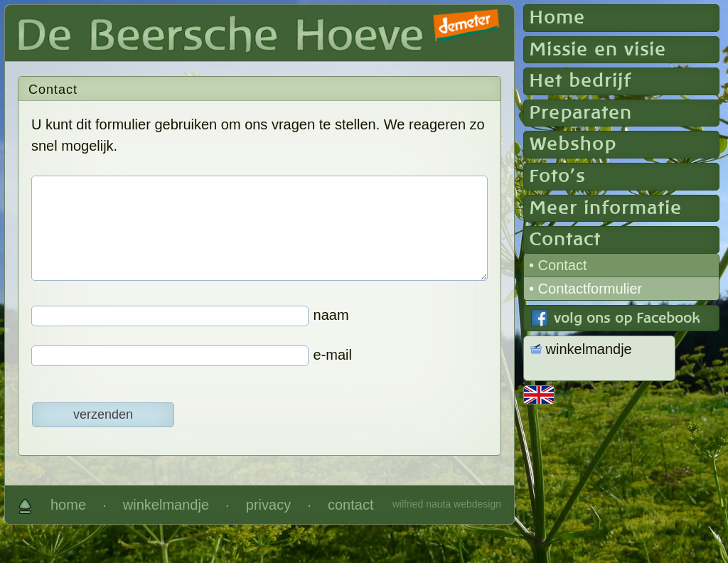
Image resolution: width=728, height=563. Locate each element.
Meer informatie (605, 208)
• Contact (558, 265)
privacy (268, 505)
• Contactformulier (585, 288)
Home (557, 18)
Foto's (557, 176)
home (68, 505)
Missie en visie (597, 50)
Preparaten (580, 113)
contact (350, 505)
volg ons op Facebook (627, 318)
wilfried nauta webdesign (446, 504)
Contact (565, 239)
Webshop (572, 144)
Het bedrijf (580, 81)
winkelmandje (166, 505)
